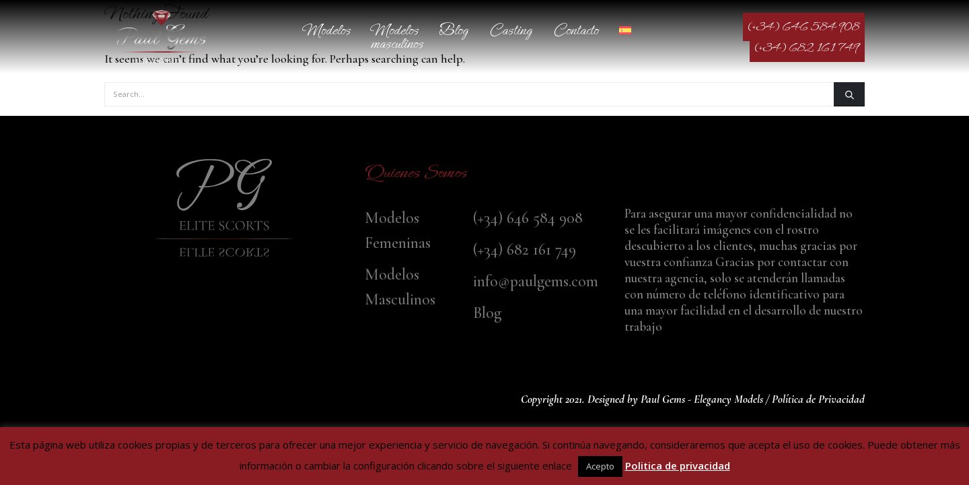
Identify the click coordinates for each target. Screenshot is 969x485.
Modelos (327, 30)
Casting (510, 30)
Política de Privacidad (818, 399)
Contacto (575, 30)
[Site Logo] (161, 36)
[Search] (849, 94)
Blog (453, 30)
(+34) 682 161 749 (807, 48)
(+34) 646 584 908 (803, 27)
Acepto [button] (600, 466)
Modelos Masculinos (397, 37)
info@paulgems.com (535, 281)
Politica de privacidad (677, 465)
